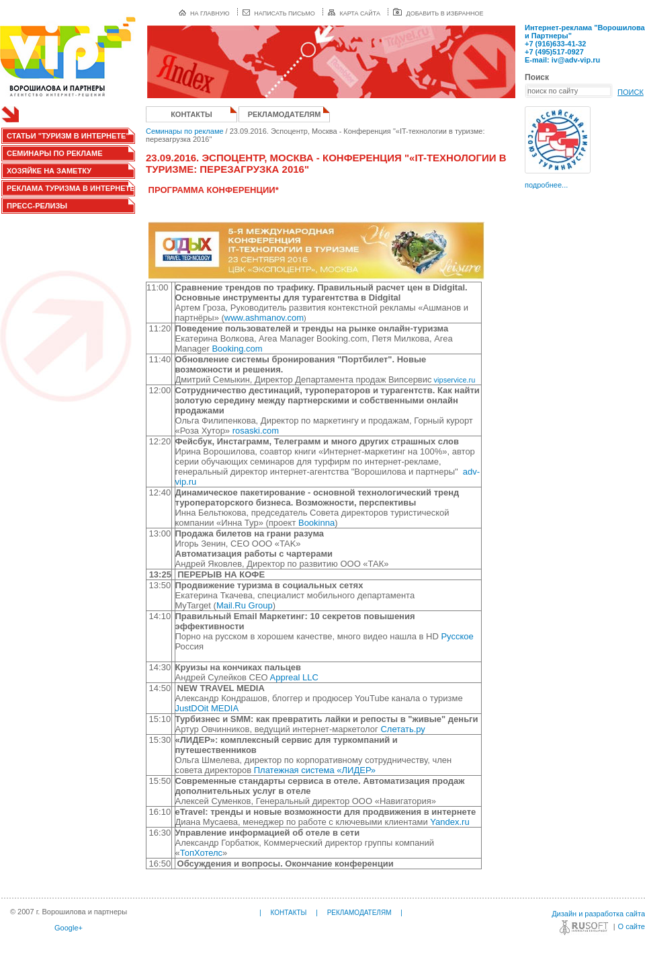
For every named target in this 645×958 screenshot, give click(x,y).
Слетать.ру (402, 729)
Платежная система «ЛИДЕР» (315, 770)
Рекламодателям (284, 114)
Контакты (191, 114)
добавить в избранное (438, 13)
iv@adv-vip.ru (576, 60)
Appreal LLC (295, 677)
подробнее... (546, 185)
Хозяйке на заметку (49, 171)
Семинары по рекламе (54, 153)
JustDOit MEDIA (207, 708)
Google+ (68, 928)
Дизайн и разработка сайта (598, 914)
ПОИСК (630, 92)
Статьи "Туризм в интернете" (68, 136)
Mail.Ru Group (244, 605)
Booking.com (237, 349)
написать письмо (279, 13)
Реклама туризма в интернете (71, 188)
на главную (204, 13)
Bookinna (316, 523)
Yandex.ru (449, 822)
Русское (457, 636)
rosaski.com (255, 431)
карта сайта (354, 13)
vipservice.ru (454, 380)
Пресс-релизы (37, 206)
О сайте (631, 926)
